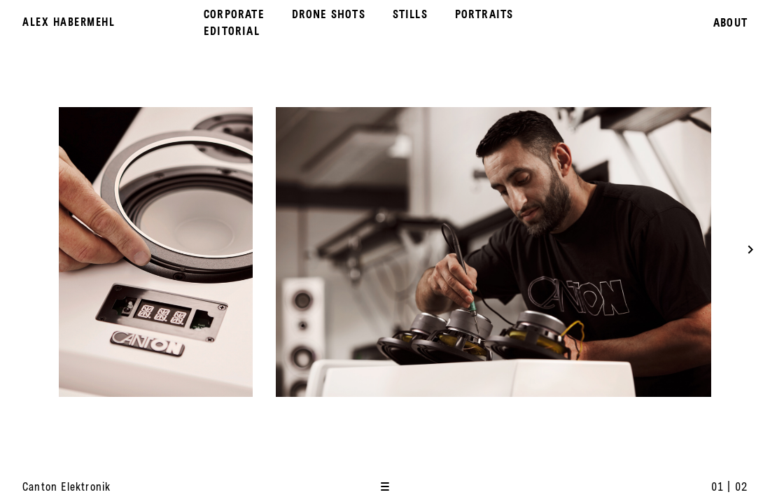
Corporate (234, 14)
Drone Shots (328, 14)
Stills (410, 14)
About (730, 22)
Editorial (232, 31)
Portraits (484, 14)
